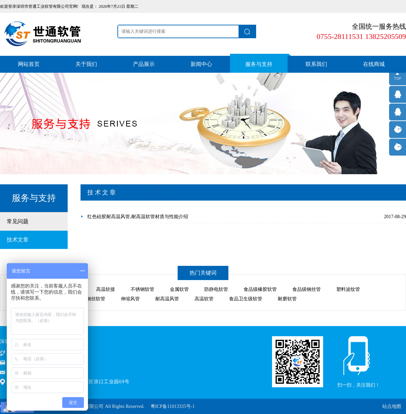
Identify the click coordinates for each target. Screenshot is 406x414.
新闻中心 (201, 64)
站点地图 (391, 406)
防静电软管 (216, 289)
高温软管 (204, 298)
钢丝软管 (95, 298)
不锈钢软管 (142, 289)
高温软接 (105, 289)
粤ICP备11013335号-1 (173, 406)
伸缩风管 (130, 298)
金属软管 (179, 289)
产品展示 (144, 64)
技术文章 (17, 240)
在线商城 (374, 64)
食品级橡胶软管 (260, 289)
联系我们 (316, 64)
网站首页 (29, 64)
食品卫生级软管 (245, 298)
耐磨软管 (287, 298)
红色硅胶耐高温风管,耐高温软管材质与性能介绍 (137, 216)
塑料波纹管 (348, 289)
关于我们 (86, 64)
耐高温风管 (167, 298)
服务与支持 (258, 64)
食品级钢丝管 (306, 289)
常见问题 (17, 221)
